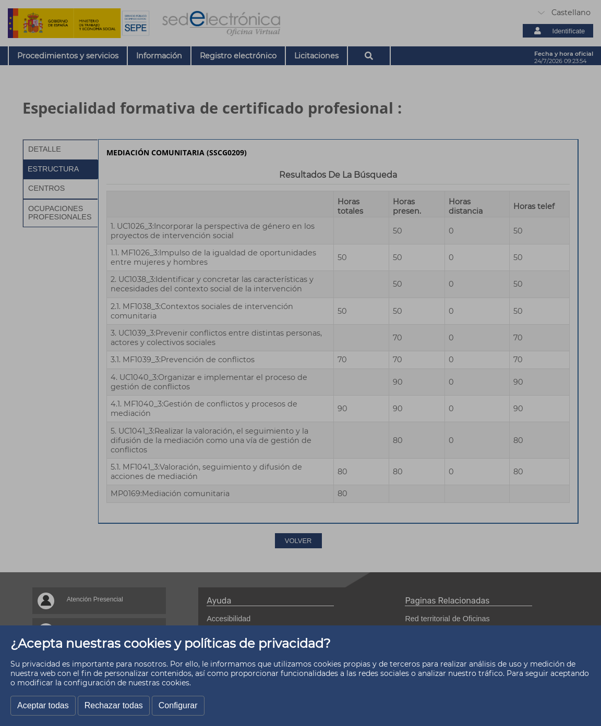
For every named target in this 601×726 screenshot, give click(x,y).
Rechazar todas (114, 705)
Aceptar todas (43, 705)
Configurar (178, 705)
